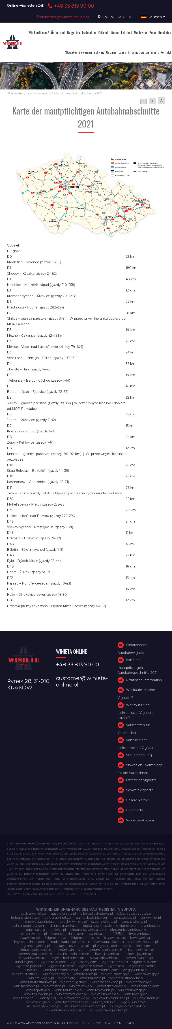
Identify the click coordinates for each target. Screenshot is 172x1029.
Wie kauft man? (38, 32)
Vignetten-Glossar (140, 820)
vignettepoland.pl (142, 966)
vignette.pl (116, 966)
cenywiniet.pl (150, 918)
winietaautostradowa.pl (38, 982)
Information (136, 52)
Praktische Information (144, 680)
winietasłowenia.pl (105, 994)
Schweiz (99, 52)
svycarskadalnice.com (69, 958)
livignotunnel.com (85, 938)
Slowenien (85, 52)
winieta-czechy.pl (56, 974)
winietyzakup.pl (104, 1002)
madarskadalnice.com (67, 942)
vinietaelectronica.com (60, 970)
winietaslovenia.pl (100, 990)
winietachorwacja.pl (107, 982)
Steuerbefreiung (139, 755)
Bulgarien (73, 32)
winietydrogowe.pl (74, 998)
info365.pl (117, 934)
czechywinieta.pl (104, 922)
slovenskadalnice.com (35, 954)
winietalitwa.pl (54, 986)
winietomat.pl (23, 998)
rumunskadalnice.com (105, 950)
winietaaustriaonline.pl (126, 978)
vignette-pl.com (144, 962)
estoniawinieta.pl (34, 934)
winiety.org (47, 998)
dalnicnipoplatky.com (28, 926)
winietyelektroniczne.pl (111, 998)
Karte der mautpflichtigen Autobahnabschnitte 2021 (138, 666)
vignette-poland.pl (30, 966)
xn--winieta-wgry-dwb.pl (108, 1010)
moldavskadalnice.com (106, 942)
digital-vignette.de (97, 926)
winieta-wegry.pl (147, 974)
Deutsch (153, 17)
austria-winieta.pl (34, 914)
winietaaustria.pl (92, 978)
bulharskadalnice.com (93, 918)
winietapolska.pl (38, 990)
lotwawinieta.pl (141, 938)
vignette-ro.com (61, 966)
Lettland (126, 32)
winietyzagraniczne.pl (71, 1002)
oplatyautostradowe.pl (71, 946)
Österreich (58, 32)
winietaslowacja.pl (132, 990)
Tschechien (89, 32)
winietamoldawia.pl (112, 986)
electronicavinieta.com (88, 930)
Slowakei (71, 52)
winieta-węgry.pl (41, 978)
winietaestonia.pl (26, 986)
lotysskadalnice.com (29, 942)
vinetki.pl (31, 970)
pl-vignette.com (105, 946)
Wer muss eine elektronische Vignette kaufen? (135, 711)
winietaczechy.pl (139, 982)
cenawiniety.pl (125, 918)
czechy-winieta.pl (73, 922)
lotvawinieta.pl (114, 938)
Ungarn (111, 52)
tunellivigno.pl (25, 962)
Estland (103, 32)
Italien (122, 52)
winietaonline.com (145, 986)
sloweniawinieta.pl (33, 958)
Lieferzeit (152, 52)
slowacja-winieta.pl (108, 954)
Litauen (114, 32)
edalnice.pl (57, 930)
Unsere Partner (138, 800)
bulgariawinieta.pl (58, 918)
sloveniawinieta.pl (140, 950)
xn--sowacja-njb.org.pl (43, 1006)
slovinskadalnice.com (72, 954)
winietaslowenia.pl (38, 994)
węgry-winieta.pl (133, 1002)
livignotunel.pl (56, 938)
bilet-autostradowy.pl (96, 914)
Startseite (15, 93)
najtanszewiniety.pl (35, 946)
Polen (153, 32)
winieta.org (66, 978)
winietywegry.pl (38, 1002)
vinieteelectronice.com (100, 970)
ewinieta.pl (97, 934)
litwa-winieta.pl (140, 934)
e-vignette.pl (126, 926)
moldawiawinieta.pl (143, 942)
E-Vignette (134, 810)
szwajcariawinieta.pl (105, 958)
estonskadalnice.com (67, 934)
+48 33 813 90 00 (70, 6)
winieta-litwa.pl (85, 974)
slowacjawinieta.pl (140, 954)
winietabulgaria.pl (73, 982)
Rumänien (164, 32)
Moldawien (141, 32)
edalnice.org (35, 930)
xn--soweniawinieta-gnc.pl (84, 1006)
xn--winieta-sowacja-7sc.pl (65, 1010)
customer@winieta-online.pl (62, 17)
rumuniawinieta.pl (69, 950)
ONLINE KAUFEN (116, 17)
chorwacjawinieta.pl (40, 922)
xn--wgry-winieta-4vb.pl (127, 1006)
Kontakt (166, 52)
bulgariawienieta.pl (25, 918)
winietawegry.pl (136, 994)
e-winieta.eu (150, 926)
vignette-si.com (91, 966)
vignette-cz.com (115, 962)
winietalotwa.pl (80, 986)
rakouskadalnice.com (35, 950)
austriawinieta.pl (63, 914)
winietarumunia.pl (68, 990)
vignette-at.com (53, 962)
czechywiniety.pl (134, 922)
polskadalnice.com (137, 946)
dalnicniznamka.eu (64, 926)
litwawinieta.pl (30, 938)
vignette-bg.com (84, 962)
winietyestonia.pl (146, 998)
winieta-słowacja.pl (115, 974)
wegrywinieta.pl (135, 970)
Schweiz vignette (139, 790)
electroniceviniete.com (128, 930)
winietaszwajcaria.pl (71, 994)
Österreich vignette (141, 780)
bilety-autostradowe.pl (134, 914)
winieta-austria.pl (25, 974)
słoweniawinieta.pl (139, 958)
